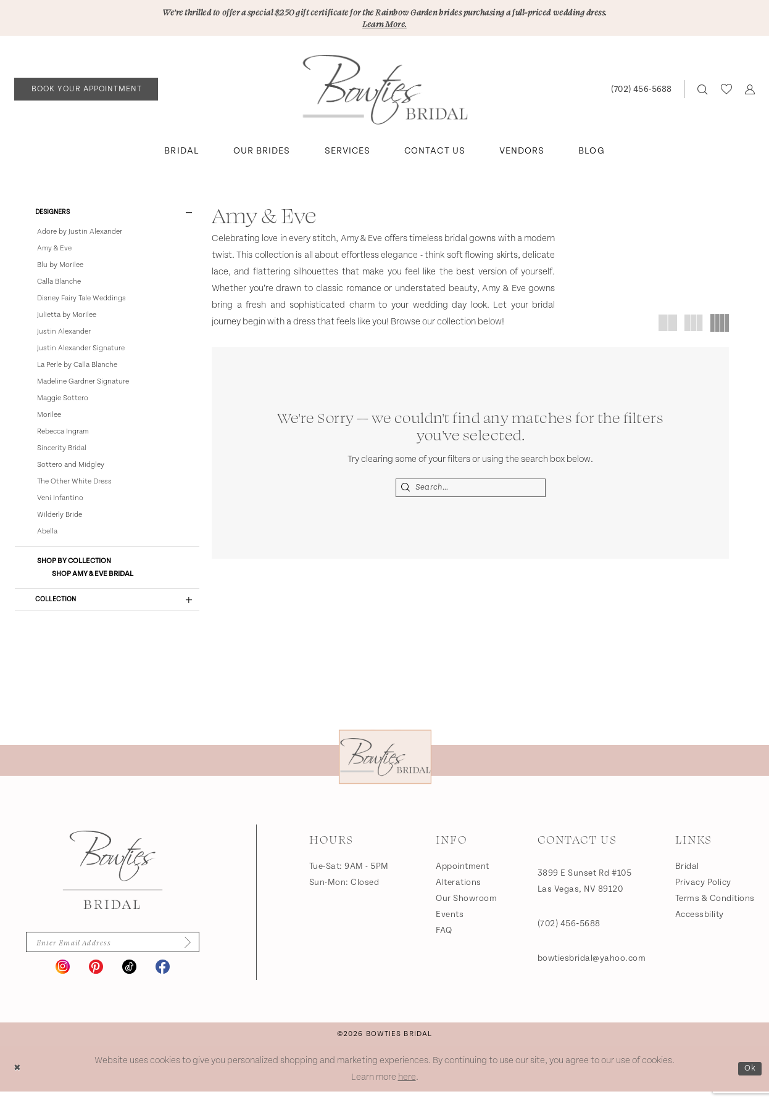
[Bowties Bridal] (112, 878)
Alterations (458, 891)
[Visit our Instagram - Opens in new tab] (63, 977)
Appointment (462, 875)
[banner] (385, 91)
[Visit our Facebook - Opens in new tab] (163, 977)
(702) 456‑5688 (569, 932)
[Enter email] (112, 951)
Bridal (687, 875)
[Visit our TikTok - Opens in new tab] (129, 977)
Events (449, 923)
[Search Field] (471, 490)
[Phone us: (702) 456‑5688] (641, 92)
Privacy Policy (703, 891)
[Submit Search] (406, 490)
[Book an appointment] (86, 91)
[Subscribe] (191, 951)
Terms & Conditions (715, 907)
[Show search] (702, 92)
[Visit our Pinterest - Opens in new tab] (96, 977)
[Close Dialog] (18, 1079)
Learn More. (384, 25)
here (407, 1087)
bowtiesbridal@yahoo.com (592, 967)
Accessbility (699, 923)
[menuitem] (86, 91)
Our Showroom (466, 907)
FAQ (444, 939)
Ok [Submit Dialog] (748, 1079)
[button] (749, 92)
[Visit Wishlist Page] (726, 91)
